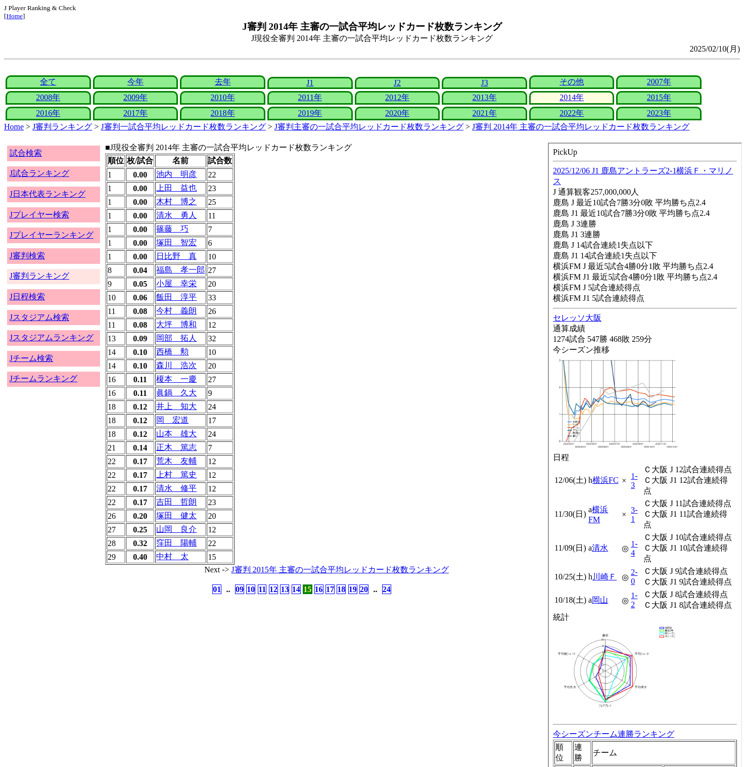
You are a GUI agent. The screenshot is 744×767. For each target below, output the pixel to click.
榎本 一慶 (176, 379)
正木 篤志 (176, 447)
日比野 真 (176, 256)
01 (217, 589)
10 (251, 589)
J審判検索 (27, 255)
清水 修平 (176, 488)
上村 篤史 (176, 474)
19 (353, 589)
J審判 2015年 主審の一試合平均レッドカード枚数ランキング (340, 569)
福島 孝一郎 (180, 269)
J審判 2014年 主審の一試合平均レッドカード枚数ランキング (580, 126)
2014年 (572, 97)
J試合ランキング (39, 173)
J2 (397, 82)
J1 (309, 82)
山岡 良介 (176, 529)
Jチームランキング (43, 378)
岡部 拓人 (176, 338)
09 (240, 589)
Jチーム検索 (31, 358)
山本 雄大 (176, 433)
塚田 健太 (176, 515)
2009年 (135, 97)
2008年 (48, 97)
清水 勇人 (176, 215)
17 (330, 589)
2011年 (310, 97)
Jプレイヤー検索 (39, 214)
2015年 (659, 97)
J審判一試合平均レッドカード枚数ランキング (183, 126)
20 (364, 589)
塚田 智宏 (176, 242)
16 (319, 589)
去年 (223, 81)
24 (387, 589)
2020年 (397, 113)
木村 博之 (176, 201)
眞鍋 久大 (176, 392)
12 (273, 589)
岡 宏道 (172, 420)
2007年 (659, 81)
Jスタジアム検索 (39, 317)
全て (48, 81)
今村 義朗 (176, 310)
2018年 (223, 113)
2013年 (485, 97)
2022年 (572, 113)
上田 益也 (176, 188)
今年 (135, 81)
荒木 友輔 (176, 461)
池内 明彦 (176, 174)
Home (14, 16)
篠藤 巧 (172, 228)
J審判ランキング (62, 126)
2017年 (135, 113)
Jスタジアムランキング (52, 337)
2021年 (485, 113)
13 (285, 589)
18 (341, 589)
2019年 (310, 113)
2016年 (48, 113)
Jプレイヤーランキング (52, 235)
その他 (572, 81)
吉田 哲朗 (176, 502)
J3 (484, 82)
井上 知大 (176, 406)
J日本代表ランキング (47, 194)
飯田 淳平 (176, 297)
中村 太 (172, 556)
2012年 (397, 97)
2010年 (223, 97)
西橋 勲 (172, 351)
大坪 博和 (176, 324)
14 (296, 589)
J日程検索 (27, 296)
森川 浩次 (176, 365)
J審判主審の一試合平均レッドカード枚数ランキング (368, 126)
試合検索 (26, 153)
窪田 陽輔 (176, 542)
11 (262, 589)
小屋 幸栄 (176, 283)
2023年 (659, 113)
